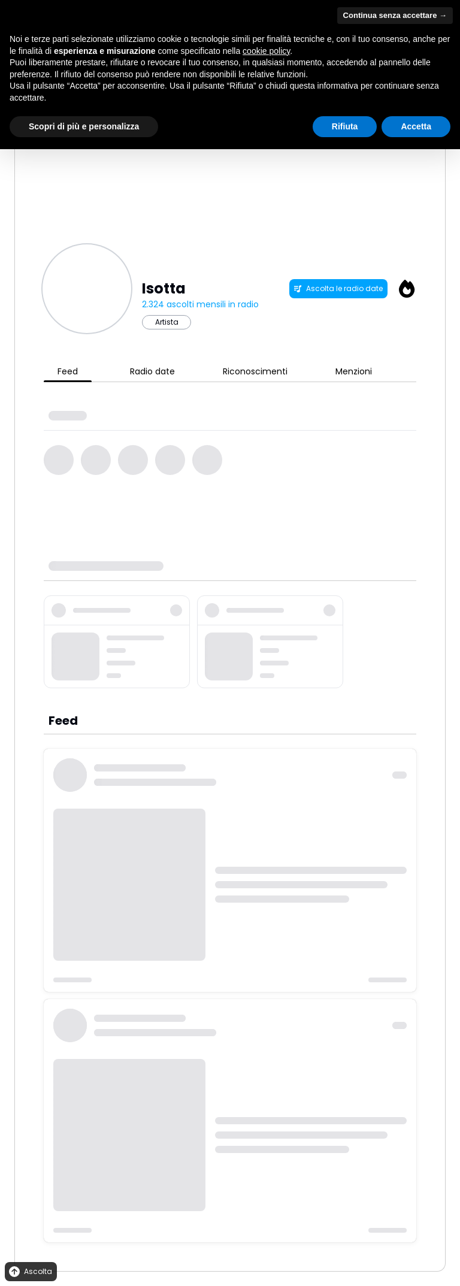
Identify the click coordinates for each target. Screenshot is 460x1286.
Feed (68, 371)
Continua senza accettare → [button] (395, 15)
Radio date (152, 371)
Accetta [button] (416, 126)
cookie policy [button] (266, 51)
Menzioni (353, 371)
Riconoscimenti (255, 371)
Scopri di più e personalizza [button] (84, 126)
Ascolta (29, 1272)
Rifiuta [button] (345, 126)
